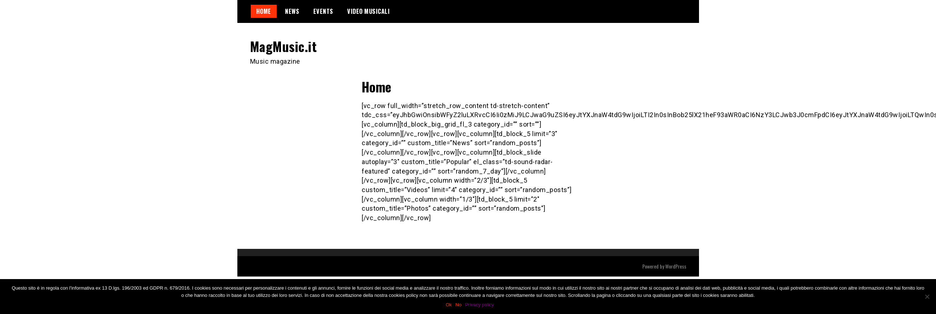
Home (263, 11)
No (458, 304)
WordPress (675, 266)
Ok (449, 304)
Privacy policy (479, 304)
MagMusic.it (283, 46)
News (292, 11)
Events (323, 11)
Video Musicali (368, 11)
